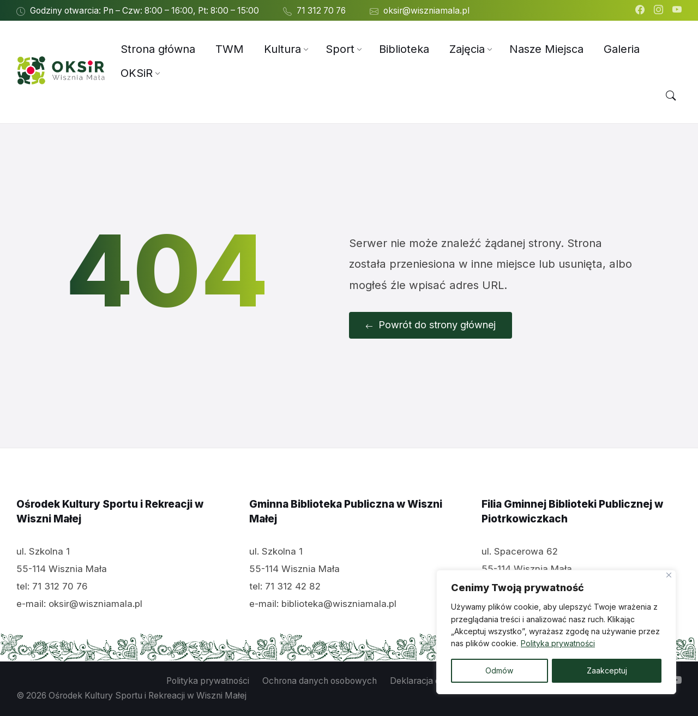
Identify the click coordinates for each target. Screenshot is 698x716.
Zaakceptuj (607, 670)
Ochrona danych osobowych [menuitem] (319, 681)
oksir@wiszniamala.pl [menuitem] (426, 10)
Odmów (499, 670)
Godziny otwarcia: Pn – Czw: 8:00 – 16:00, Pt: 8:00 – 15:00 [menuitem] (144, 10)
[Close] (668, 575)
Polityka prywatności (558, 643)
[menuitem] (158, 49)
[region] (556, 632)
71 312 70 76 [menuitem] (321, 10)
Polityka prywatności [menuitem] (207, 681)
